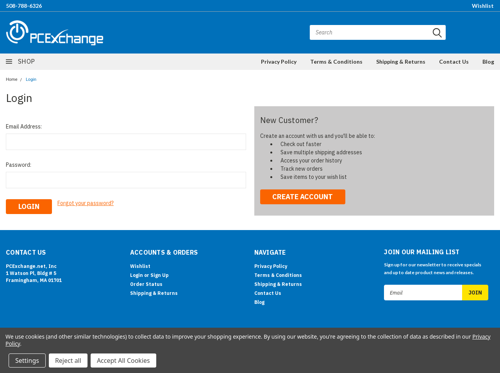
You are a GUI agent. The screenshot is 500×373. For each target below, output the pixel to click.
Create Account (302, 196)
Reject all (68, 360)
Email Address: (24, 126)
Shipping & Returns (400, 61)
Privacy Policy (278, 61)
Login (31, 79)
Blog (488, 61)
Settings (27, 360)
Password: (18, 164)
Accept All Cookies (123, 360)
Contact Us (454, 61)
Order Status (146, 284)
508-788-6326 (24, 5)
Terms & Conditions (336, 61)
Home (12, 79)
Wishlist (483, 5)
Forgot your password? (85, 203)
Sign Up (159, 275)
